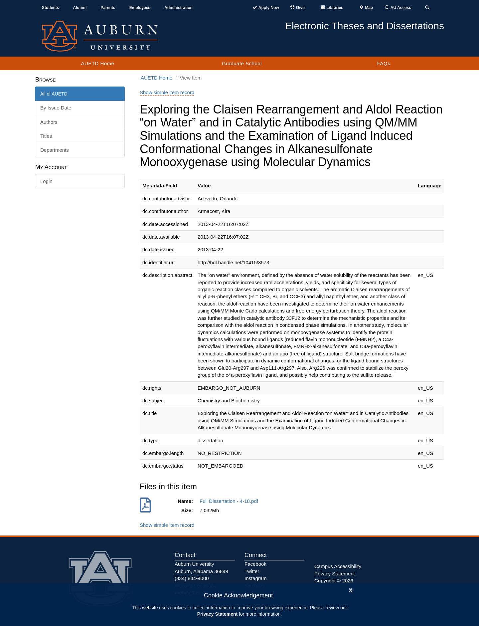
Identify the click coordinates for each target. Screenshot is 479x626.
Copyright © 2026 (333, 580)
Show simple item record (167, 92)
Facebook (255, 564)
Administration (178, 7)
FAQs (384, 63)
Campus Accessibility (337, 566)
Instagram (255, 578)
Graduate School (242, 63)
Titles (46, 136)
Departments (54, 150)
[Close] (351, 589)
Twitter (251, 571)
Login (46, 181)
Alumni (80, 7)
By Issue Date (55, 107)
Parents (107, 7)
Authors (49, 122)
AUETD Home (97, 63)
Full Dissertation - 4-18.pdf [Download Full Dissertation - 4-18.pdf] (230, 501)
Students (50, 7)
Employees (139, 7)
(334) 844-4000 (192, 578)
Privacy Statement (217, 614)
